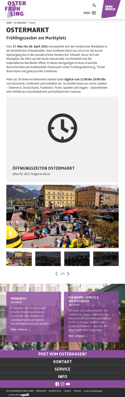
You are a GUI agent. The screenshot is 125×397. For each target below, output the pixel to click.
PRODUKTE (18, 299)
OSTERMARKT (20, 23)
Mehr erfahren (21, 329)
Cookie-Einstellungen (93, 391)
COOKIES (67, 391)
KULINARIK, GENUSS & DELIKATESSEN (83, 299)
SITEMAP (77, 391)
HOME (8, 23)
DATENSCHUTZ (55, 391)
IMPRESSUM (41, 391)
